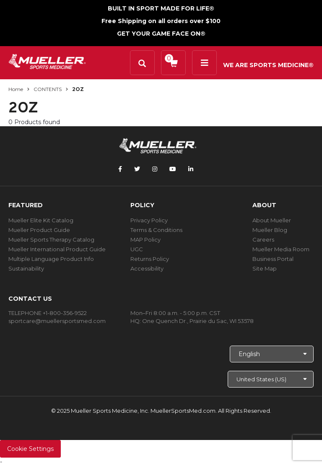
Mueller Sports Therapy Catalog (51, 239)
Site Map (264, 268)
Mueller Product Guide (39, 229)
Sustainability (26, 268)
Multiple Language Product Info (51, 258)
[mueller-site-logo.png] (47, 60)
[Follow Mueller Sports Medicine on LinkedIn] (190, 169)
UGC (136, 249)
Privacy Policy (149, 220)
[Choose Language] (272, 354)
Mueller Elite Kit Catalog (40, 220)
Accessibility (147, 268)
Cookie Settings (30, 449)
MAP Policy (145, 239)
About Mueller (271, 220)
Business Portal (272, 258)
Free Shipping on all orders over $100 (161, 21)
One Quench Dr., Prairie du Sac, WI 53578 (198, 321)
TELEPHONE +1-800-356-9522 (47, 313)
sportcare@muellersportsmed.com (57, 321)
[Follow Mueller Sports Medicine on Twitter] (137, 169)
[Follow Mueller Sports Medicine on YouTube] (172, 169)
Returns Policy (149, 258)
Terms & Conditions (156, 229)
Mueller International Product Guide (57, 249)
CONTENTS (48, 89)
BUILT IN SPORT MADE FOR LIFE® (161, 8)
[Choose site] (271, 379)
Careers (263, 239)
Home (15, 89)
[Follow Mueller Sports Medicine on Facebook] (120, 169)
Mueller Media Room (280, 249)
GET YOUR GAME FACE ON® (161, 33)
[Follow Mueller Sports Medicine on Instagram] (154, 169)
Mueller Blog (269, 229)
